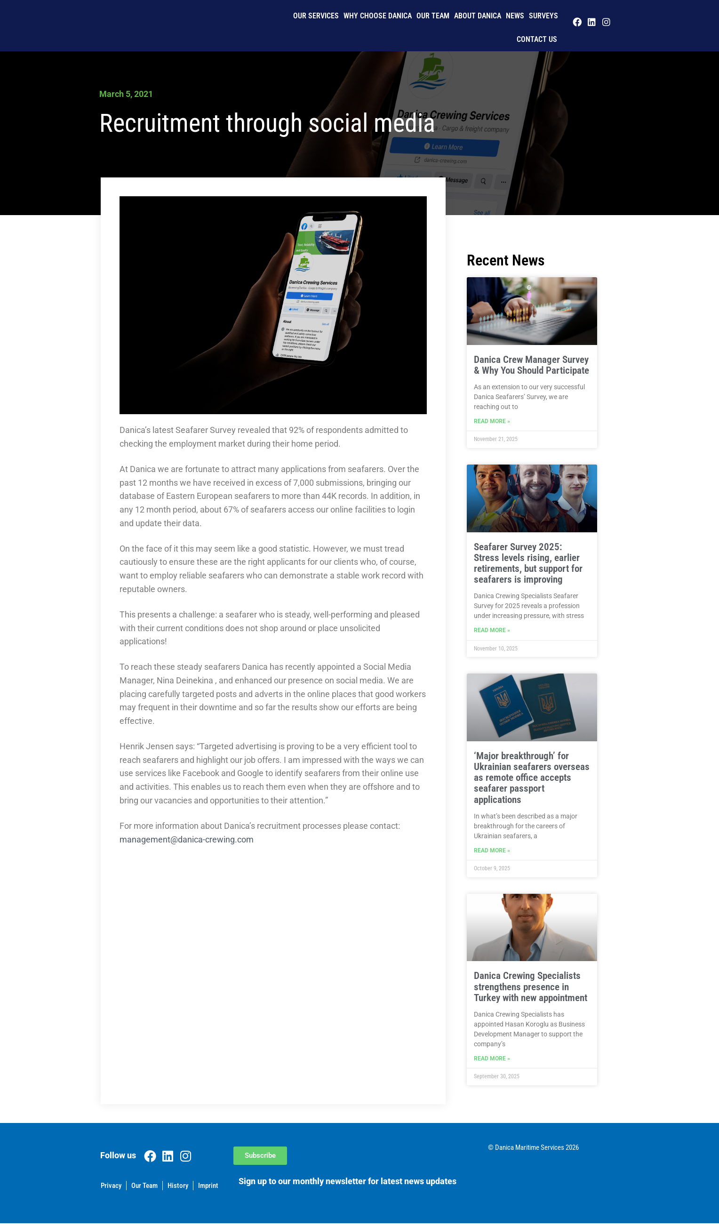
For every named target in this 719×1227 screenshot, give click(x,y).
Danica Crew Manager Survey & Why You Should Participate (531, 365)
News (515, 15)
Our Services (316, 15)
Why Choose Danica (378, 15)
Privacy (111, 1189)
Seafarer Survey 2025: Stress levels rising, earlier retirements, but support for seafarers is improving (528, 564)
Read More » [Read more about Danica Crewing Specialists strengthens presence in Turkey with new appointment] (492, 1062)
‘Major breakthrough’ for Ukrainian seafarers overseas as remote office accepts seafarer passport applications (532, 779)
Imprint (208, 1189)
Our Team (432, 15)
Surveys (543, 15)
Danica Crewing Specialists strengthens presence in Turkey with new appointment (530, 989)
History (178, 1189)
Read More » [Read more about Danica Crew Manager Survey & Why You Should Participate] (492, 422)
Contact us (537, 39)
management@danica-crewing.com (187, 839)
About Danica (477, 15)
